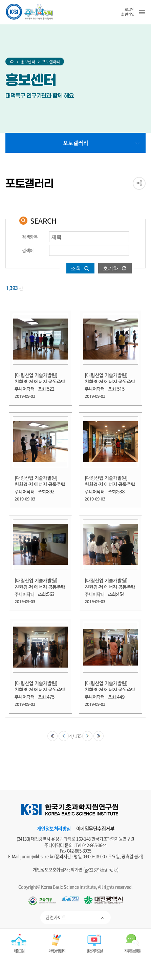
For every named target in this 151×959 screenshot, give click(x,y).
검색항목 (30, 237)
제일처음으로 (52, 736)
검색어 (28, 250)
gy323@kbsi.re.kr (101, 869)
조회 (76, 268)
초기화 (110, 268)
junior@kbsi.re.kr (36, 856)
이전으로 (64, 736)
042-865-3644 (94, 845)
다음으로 (87, 736)
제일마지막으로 (98, 736)
